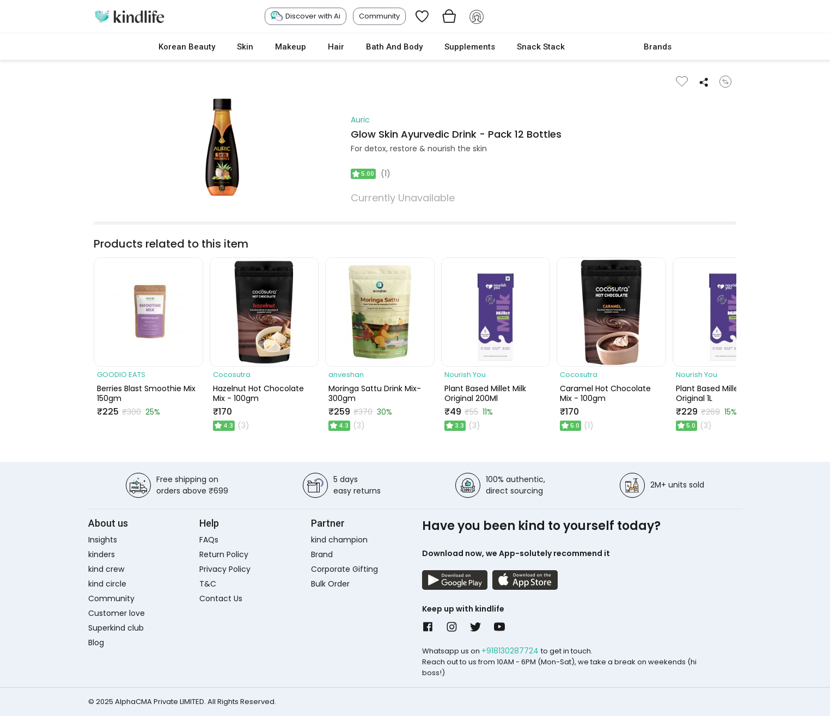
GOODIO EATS (121, 374)
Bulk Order (330, 583)
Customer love (116, 613)
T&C (207, 583)
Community (379, 16)
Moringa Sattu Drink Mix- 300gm (374, 393)
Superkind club (116, 627)
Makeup (290, 47)
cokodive (604, 47)
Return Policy (223, 554)
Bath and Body (394, 47)
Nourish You (465, 374)
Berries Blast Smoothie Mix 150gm (146, 393)
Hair (336, 47)
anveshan (346, 374)
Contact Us (220, 598)
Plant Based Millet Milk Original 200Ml (485, 393)
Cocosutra (232, 374)
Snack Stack (541, 47)
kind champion (339, 539)
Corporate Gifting (344, 569)
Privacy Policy (225, 569)
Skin (245, 47)
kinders (101, 554)
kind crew (106, 569)
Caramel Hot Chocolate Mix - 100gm (605, 393)
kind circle (107, 583)
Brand (322, 554)
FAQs (208, 539)
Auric (360, 119)
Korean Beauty (186, 47)
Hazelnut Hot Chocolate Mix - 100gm (258, 393)
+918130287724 (511, 650)
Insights (102, 539)
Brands (658, 47)
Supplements (469, 47)
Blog (96, 642)
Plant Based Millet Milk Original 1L (717, 393)
